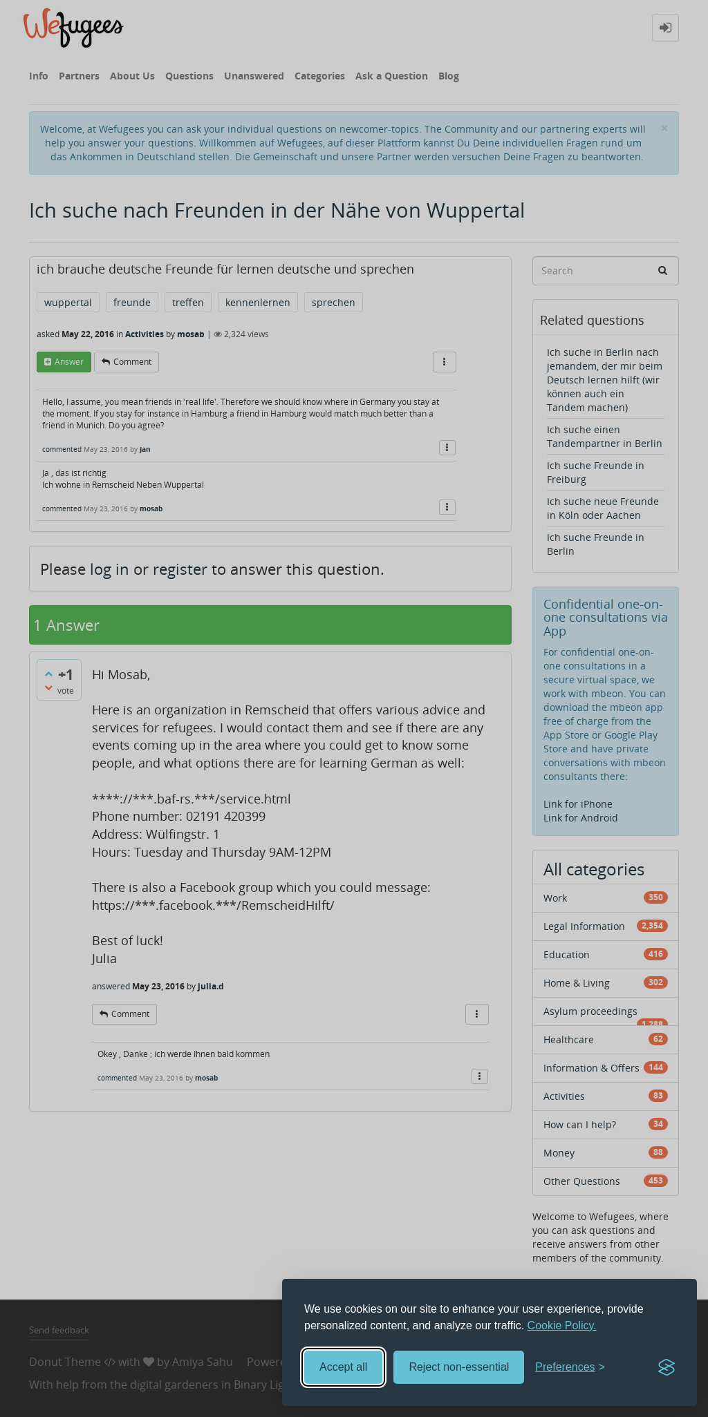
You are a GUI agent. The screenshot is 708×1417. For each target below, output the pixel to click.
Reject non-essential (459, 1367)
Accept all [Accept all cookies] (343, 1367)
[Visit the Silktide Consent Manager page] (666, 1367)
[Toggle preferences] (570, 1368)
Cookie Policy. (562, 1325)
